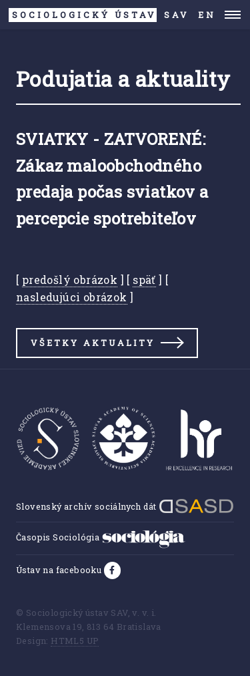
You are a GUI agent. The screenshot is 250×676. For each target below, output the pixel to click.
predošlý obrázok (69, 280)
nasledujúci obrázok (71, 297)
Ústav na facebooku (60, 569)
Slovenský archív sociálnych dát (125, 506)
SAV (99, 15)
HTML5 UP (75, 640)
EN (207, 14)
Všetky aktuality (93, 342)
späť (144, 280)
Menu (233, 14)
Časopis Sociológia (100, 537)
